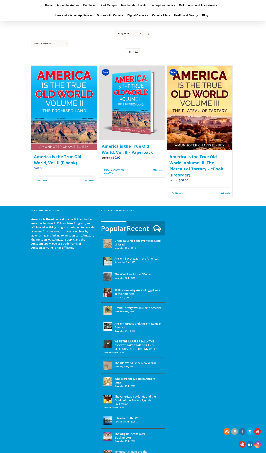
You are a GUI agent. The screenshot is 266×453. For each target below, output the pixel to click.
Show (42, 43)
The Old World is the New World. (135, 363)
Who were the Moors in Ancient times (135, 380)
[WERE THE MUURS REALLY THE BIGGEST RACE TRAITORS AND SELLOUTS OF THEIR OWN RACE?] (107, 344)
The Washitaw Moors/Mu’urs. (133, 274)
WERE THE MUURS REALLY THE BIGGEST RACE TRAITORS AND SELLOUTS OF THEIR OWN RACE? (136, 345)
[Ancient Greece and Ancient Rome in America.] (107, 326)
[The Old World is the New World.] (107, 365)
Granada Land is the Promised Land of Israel (138, 242)
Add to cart (41, 180)
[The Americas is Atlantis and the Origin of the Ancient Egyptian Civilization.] (107, 399)
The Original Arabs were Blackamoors (130, 435)
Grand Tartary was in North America (138, 308)
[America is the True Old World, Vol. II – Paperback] (132, 103)
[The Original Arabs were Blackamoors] (107, 436)
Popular (113, 228)
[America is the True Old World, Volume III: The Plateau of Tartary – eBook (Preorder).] (199, 108)
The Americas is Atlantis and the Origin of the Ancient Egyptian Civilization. (135, 400)
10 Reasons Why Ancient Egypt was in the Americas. (137, 292)
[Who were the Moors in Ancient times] (107, 381)
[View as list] (136, 51)
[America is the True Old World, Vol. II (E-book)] (64, 108)
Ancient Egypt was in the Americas (137, 258)
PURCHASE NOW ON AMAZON (114, 172)
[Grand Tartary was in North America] (107, 310)
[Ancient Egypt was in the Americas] (107, 261)
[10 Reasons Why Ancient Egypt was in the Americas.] (107, 292)
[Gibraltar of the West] (107, 420)
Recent (138, 228)
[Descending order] (148, 34)
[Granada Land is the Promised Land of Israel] (107, 243)
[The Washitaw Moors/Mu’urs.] (107, 276)
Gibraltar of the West (128, 418)
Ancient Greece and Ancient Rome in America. (138, 325)
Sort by (122, 33)
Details (91, 180)
